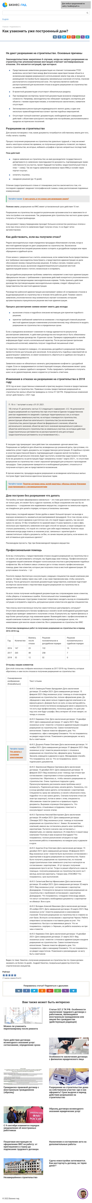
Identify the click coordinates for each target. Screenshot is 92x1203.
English (5, 19)
